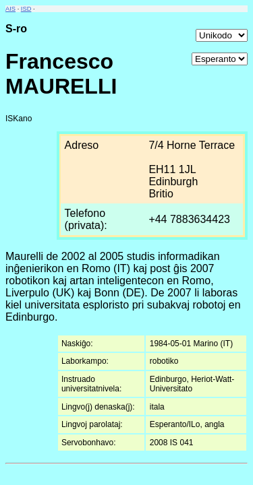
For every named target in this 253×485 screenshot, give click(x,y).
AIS (10, 8)
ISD (26, 8)
